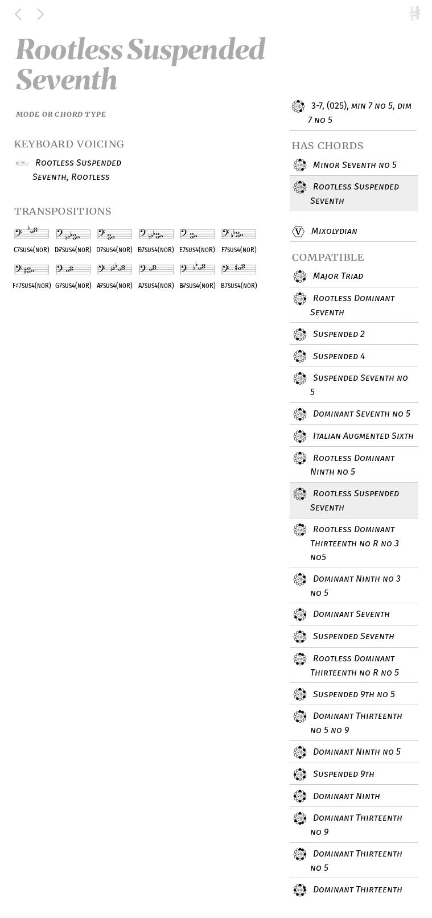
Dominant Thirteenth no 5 (356, 860)
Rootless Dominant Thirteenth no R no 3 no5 (354, 542)
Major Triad (336, 276)
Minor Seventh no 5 (353, 165)
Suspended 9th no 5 (352, 694)
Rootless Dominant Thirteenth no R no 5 (354, 665)
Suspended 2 (337, 334)
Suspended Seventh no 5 (359, 384)
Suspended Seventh (352, 637)
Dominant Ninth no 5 (355, 752)
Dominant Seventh (350, 614)
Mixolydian (332, 231)
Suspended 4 (337, 356)
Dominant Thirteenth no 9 (356, 824)
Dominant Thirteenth (356, 890)
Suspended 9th (342, 774)
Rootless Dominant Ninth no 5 (352, 464)
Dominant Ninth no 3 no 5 (355, 585)
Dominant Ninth (345, 796)
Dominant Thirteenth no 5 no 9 (356, 722)
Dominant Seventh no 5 (360, 414)
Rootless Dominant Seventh (352, 305)
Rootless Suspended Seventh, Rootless (76, 169)
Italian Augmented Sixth (362, 436)
